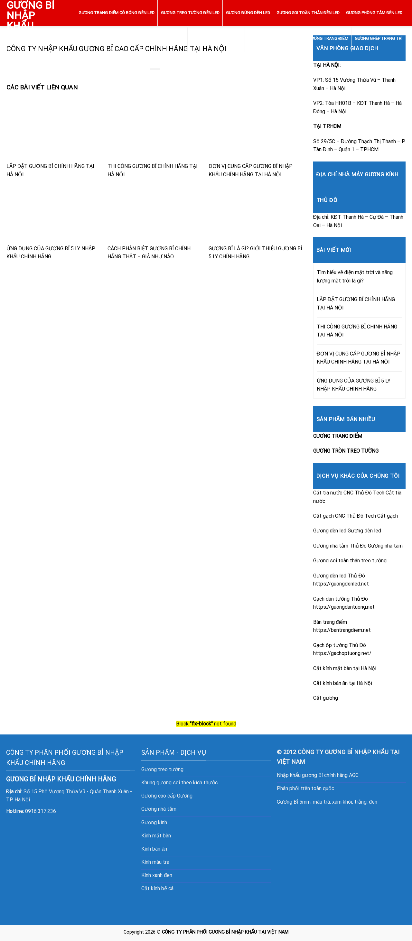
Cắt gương (325, 698)
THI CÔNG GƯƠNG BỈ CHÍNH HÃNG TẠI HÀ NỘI (155, 140)
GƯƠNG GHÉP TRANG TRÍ (379, 38)
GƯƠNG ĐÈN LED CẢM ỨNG (216, 38)
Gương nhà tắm (158, 809)
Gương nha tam (385, 546)
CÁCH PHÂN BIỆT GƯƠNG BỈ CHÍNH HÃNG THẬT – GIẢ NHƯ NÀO (155, 222)
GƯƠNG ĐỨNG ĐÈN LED (248, 12)
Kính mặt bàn (156, 836)
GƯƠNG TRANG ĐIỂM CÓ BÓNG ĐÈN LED (116, 12)
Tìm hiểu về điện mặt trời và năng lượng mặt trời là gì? (355, 276)
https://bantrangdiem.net (342, 630)
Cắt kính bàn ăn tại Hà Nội (342, 683)
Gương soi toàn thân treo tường (350, 561)
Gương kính (154, 822)
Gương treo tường (162, 769)
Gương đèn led (364, 531)
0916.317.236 (40, 811)
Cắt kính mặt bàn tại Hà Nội (344, 668)
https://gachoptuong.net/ (342, 653)
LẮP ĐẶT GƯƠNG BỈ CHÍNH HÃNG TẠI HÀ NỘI (53, 140)
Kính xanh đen (156, 875)
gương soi (168, 783)
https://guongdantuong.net (344, 607)
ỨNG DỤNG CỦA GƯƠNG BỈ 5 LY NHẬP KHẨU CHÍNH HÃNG (53, 222)
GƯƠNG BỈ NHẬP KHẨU (30, 15)
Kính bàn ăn (154, 849)
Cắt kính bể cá (157, 888)
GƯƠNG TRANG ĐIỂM (328, 38)
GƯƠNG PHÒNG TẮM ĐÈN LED (374, 12)
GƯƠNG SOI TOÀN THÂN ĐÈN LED (308, 12)
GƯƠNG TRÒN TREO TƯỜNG (275, 38)
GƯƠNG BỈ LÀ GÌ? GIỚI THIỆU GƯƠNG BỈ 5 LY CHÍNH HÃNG (256, 222)
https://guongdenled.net (341, 584)
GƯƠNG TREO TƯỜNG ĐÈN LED (190, 12)
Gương (184, 796)
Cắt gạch (387, 516)
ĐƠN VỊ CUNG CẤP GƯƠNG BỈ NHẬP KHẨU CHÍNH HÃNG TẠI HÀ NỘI (256, 140)
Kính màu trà (155, 862)
